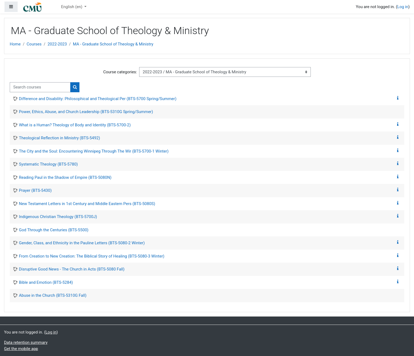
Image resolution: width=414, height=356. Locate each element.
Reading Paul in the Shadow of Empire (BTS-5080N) (65, 177)
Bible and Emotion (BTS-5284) (46, 282)
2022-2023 (57, 44)
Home (15, 44)
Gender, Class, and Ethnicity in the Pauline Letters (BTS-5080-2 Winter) (82, 242)
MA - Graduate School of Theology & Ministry (113, 44)
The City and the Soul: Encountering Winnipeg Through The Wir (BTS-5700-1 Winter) (94, 151)
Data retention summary (26, 342)
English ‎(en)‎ (72, 6)
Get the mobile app (21, 348)
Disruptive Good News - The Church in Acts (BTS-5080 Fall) (72, 269)
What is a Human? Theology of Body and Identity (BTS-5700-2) (75, 125)
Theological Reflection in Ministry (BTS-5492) (59, 138)
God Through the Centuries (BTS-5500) (53, 230)
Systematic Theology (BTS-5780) (48, 164)
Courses (34, 44)
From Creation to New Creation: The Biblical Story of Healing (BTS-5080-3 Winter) (91, 256)
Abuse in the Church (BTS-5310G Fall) (52, 295)
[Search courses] (40, 87)
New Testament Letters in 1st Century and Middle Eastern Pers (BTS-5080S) (87, 203)
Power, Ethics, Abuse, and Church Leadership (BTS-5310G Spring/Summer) (86, 111)
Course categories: (120, 72)
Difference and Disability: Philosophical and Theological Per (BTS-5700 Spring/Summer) (97, 98)
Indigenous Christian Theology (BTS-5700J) (58, 216)
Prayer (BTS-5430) (35, 190)
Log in (402, 6)
